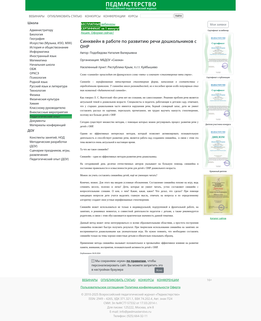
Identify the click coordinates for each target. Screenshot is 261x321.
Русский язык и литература (48, 86)
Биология (36, 34)
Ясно (159, 270)
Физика (35, 95)
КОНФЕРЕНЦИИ (114, 16)
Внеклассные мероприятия (49, 112)
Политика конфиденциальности (147, 287)
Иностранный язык (43, 56)
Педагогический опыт (45, 116)
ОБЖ (33, 69)
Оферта (175, 287)
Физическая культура (44, 99)
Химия (34, 103)
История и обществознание (49, 47)
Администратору (41, 30)
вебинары (98, 24)
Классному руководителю (47, 108)
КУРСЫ (133, 16)
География (37, 39)
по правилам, (137, 261)
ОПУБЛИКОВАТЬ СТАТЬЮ (64, 16)
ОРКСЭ (34, 73)
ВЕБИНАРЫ (37, 16)
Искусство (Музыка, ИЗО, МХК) (51, 43)
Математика (38, 60)
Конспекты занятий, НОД (47, 137)
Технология (38, 90)
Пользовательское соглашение (102, 287)
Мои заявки (218, 24)
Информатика (39, 52)
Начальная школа (42, 65)
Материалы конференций (48, 125)
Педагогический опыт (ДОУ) (49, 159)
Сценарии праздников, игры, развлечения (50, 152)
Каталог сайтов (218, 218)
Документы (37, 121)
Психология (38, 78)
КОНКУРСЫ (92, 16)
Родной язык (39, 82)
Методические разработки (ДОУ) (48, 144)
